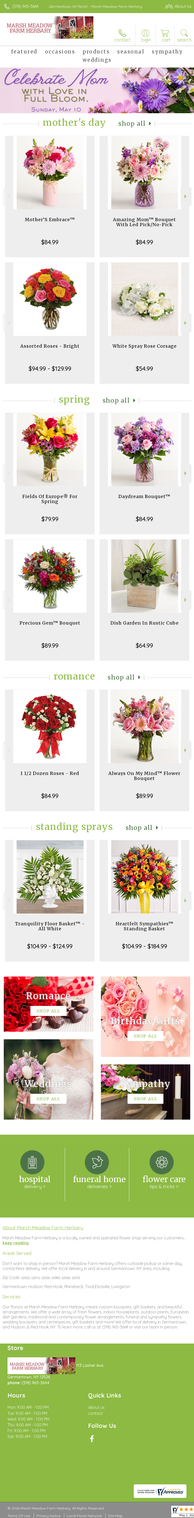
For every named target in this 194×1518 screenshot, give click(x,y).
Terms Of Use (19, 1515)
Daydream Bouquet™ (144, 496)
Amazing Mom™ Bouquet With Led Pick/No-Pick (144, 222)
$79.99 (49, 519)
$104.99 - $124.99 (50, 946)
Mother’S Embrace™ (50, 219)
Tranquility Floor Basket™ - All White (50, 926)
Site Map (115, 1515)
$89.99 (49, 645)
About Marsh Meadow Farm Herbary (43, 1228)
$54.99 (144, 368)
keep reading (16, 1242)
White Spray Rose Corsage (144, 346)
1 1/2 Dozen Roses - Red (49, 773)
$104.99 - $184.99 (144, 946)
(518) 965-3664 (25, 6)
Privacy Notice (48, 1515)
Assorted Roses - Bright (50, 346)
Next (186, 196)
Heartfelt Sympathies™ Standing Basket (144, 926)
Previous (8, 196)
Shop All (132, 124)
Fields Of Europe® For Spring (50, 499)
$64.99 (144, 645)
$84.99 (49, 242)
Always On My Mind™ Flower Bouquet (144, 775)
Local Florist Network (84, 1515)
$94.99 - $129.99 (50, 368)
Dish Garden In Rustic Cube (144, 623)
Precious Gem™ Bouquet (50, 623)
